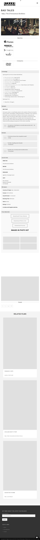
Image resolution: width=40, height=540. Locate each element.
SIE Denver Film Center (9, 82)
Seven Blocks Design (34, 539)
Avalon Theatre (8, 92)
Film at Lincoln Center (9, 77)
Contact (5, 531)
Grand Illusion (8, 83)
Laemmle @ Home (8, 79)
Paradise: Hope (9, 371)
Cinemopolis (7, 86)
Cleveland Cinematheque (10, 90)
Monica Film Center (9, 80)
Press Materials (6, 529)
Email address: (5, 513)
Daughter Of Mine (10, 492)
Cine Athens (7, 87)
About (4, 527)
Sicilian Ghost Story (11, 431)
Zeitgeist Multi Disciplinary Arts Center (13, 85)
